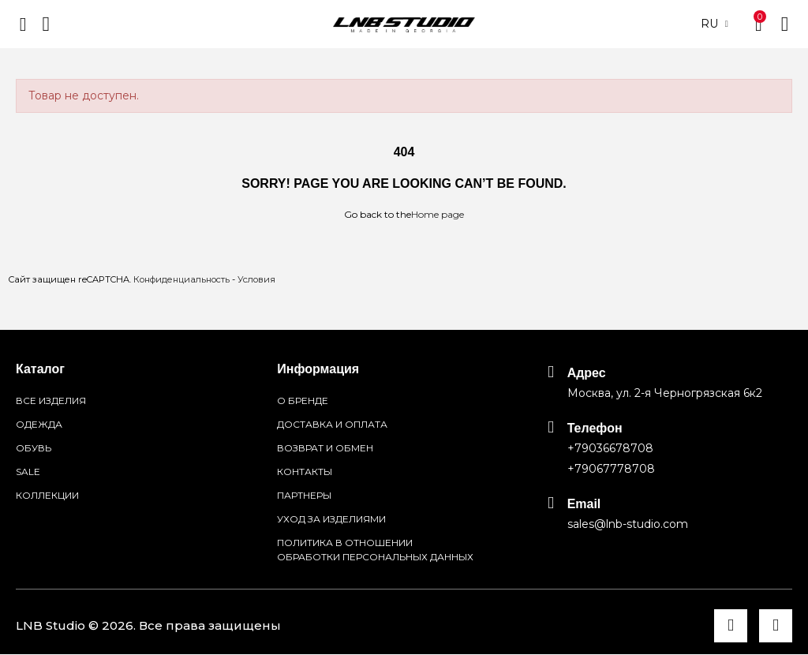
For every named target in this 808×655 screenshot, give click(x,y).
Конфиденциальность (181, 279)
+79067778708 (611, 469)
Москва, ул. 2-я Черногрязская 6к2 (664, 393)
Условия (256, 279)
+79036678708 (610, 448)
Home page (437, 214)
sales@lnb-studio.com (627, 524)
